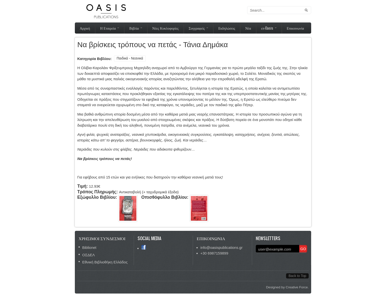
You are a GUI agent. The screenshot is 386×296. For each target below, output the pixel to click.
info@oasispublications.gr (221, 247)
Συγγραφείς (198, 28)
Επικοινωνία (295, 28)
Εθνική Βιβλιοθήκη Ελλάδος (105, 262)
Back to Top (297, 276)
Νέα (248, 28)
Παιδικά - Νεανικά (130, 58)
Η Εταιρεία (109, 28)
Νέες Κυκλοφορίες (165, 28)
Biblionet (89, 247)
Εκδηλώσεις (226, 28)
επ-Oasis (269, 28)
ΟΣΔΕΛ (88, 255)
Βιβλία (135, 28)
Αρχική (85, 28)
